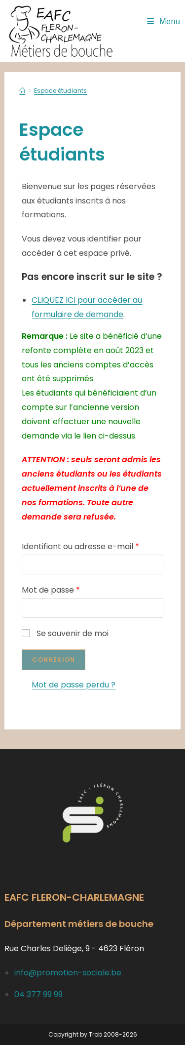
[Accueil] (22, 90)
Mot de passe (51, 590)
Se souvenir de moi (65, 633)
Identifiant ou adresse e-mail (80, 546)
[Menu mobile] (164, 21)
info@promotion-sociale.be (67, 972)
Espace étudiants (60, 90)
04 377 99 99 (38, 994)
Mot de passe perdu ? (73, 684)
